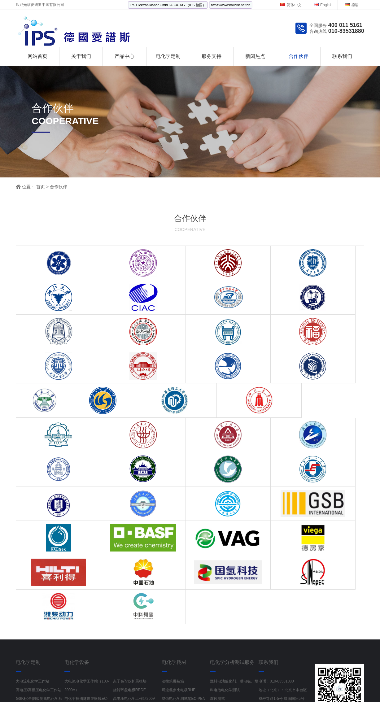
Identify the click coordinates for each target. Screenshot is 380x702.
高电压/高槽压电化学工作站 (38, 552)
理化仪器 (120, 639)
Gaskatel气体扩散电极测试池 (186, 630)
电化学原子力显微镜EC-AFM (137, 570)
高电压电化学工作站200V (134, 561)
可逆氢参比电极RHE (178, 552)
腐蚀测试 (217, 561)
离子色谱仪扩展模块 (129, 544)
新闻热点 (255, 56)
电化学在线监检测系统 (34, 596)
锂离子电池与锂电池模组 (84, 639)
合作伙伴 (298, 56)
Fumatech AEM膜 (176, 622)
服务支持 (211, 56)
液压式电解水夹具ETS (180, 587)
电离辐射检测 (214, 685)
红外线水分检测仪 (267, 685)
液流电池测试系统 (79, 613)
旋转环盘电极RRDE (129, 552)
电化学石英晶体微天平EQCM (88, 622)
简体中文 (291, 5)
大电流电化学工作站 (32, 544)
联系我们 (342, 56)
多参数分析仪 (303, 685)
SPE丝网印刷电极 (128, 622)
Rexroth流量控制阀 (178, 685)
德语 (352, 5)
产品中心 (124, 56)
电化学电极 (171, 613)
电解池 (167, 604)
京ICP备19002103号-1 (248, 677)
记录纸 (238, 685)
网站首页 (37, 56)
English (323, 5)
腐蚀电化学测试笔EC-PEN (183, 561)
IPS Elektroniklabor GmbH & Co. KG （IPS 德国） (168, 5)
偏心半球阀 (117, 685)
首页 (40, 186)
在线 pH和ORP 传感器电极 (86, 630)
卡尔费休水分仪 (126, 630)
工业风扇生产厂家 (62, 685)
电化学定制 (168, 56)
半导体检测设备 (139, 694)
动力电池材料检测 (225, 587)
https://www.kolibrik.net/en (230, 5)
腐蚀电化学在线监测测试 (133, 613)
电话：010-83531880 (276, 544)
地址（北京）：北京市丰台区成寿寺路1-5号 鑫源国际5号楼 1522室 (283, 561)
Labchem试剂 (333, 685)
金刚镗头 (93, 685)
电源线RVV (144, 685)
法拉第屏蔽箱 (173, 544)
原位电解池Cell (174, 596)
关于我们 (81, 56)
